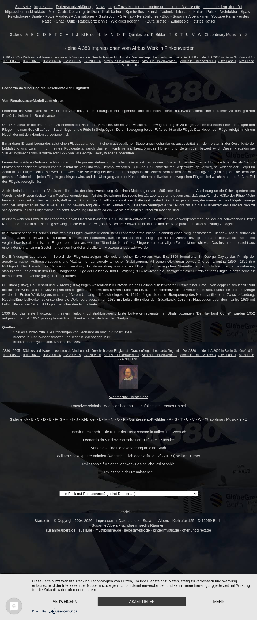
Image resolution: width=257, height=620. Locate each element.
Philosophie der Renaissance (128, 472)
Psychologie (18, 16)
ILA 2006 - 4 (52, 61)
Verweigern (65, 601)
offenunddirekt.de (196, 530)
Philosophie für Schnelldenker (107, 464)
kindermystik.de (166, 530)
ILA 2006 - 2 (11, 61)
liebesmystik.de (137, 530)
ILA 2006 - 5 (72, 61)
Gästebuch (108, 16)
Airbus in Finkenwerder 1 (121, 61)
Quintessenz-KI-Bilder (147, 34)
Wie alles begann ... (127, 21)
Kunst (152, 11)
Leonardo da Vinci (98, 440)
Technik (166, 11)
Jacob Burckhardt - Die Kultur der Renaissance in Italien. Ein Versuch (128, 432)
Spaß (245, 11)
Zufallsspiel (180, 21)
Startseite (23, 7)
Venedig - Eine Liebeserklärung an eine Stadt (128, 448)
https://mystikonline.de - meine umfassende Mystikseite (154, 7)
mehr (218, 601)
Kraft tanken (112, 11)
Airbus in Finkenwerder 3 (198, 61)
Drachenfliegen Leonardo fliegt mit (155, 57)
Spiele (36, 16)
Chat (60, 21)
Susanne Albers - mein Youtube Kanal (204, 16)
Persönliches (147, 16)
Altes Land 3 (131, 65)
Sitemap (127, 16)
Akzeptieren (142, 601)
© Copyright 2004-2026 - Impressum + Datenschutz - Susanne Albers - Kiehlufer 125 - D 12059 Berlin (138, 520)
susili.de (85, 530)
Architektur (228, 11)
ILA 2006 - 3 (31, 61)
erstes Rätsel (175, 406)
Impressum (43, 7)
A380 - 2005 (11, 57)
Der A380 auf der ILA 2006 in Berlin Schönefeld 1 (218, 57)
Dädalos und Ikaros (36, 57)
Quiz (71, 21)
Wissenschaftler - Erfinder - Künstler (144, 440)
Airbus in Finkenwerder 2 (159, 61)
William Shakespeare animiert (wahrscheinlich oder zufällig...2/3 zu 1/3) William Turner (128, 456)
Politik (211, 11)
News (100, 7)
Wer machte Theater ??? (128, 397)
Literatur (183, 11)
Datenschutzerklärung (74, 7)
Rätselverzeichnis (93, 21)
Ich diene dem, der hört (222, 7)
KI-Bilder (88, 34)
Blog (165, 16)
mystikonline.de (108, 530)
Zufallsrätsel (157, 21)
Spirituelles (135, 11)
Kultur (198, 11)
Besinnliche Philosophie (155, 464)
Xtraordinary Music (220, 34)
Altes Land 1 (227, 61)
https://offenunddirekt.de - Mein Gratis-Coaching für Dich (52, 11)
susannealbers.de (61, 530)
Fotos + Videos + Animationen (70, 16)
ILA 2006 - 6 (92, 61)
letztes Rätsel (204, 21)
